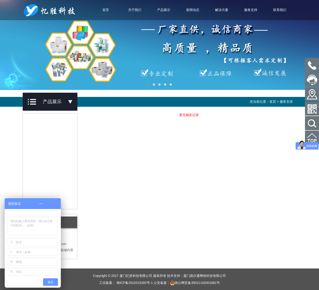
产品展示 (163, 10)
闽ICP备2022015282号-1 (134, 283)
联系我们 (279, 10)
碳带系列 (35, 135)
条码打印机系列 (40, 148)
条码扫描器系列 (40, 162)
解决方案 (221, 10)
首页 (105, 10)
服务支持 (250, 10)
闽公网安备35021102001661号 (195, 283)
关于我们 (134, 10)
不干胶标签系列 (40, 122)
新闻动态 (192, 10)
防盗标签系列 (38, 188)
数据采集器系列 (40, 175)
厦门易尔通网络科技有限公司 (204, 276)
